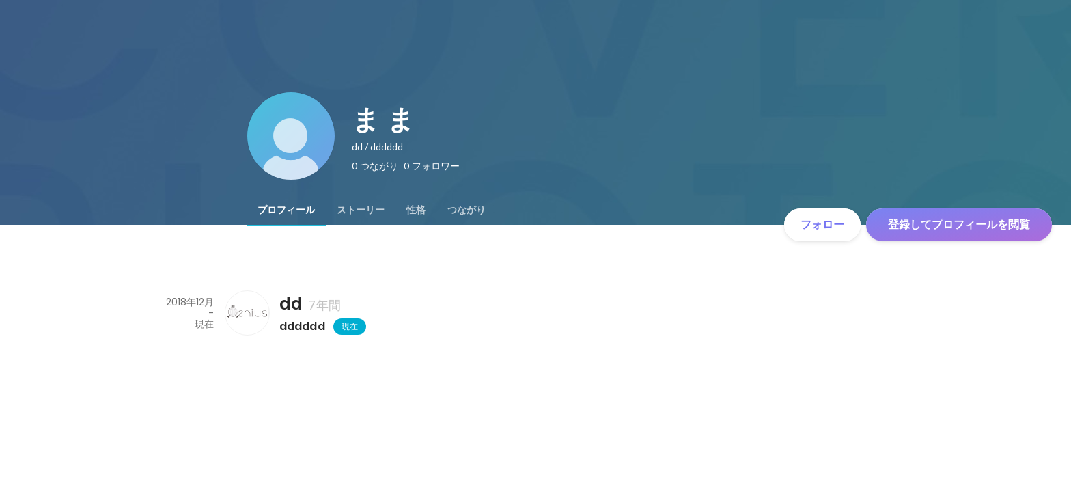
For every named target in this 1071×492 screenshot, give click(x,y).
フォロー (822, 224)
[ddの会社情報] (246, 313)
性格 (416, 210)
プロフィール (286, 210)
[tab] (286, 209)
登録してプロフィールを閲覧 (959, 224)
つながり (466, 210)
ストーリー (361, 210)
